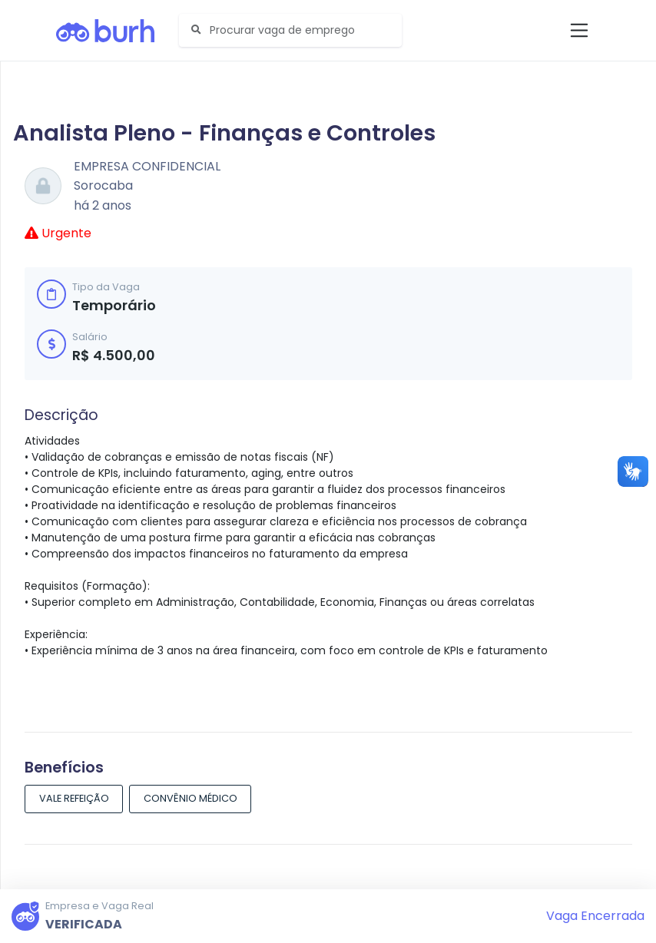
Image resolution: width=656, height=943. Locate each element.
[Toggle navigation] (579, 30)
